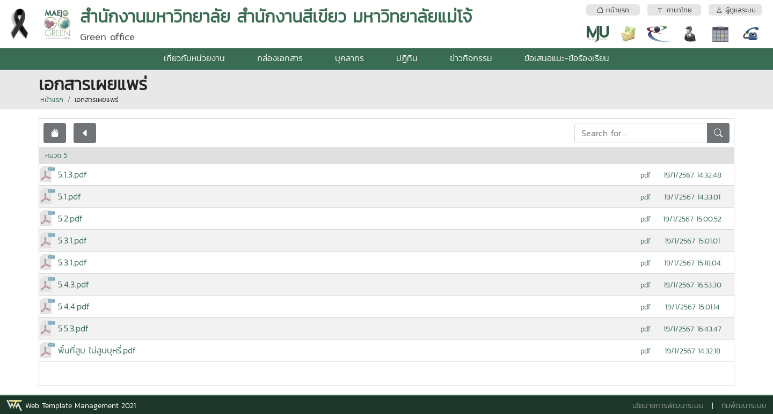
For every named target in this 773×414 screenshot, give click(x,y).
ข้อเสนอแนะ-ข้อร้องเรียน (566, 57)
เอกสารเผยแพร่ (96, 99)
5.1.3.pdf (72, 174)
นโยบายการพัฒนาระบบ (668, 405)
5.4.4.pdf (74, 306)
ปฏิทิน (407, 57)
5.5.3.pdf (73, 328)
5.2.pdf (70, 218)
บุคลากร (349, 57)
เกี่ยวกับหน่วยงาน (194, 57)
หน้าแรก (51, 99)
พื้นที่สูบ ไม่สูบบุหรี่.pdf (97, 350)
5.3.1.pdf (72, 240)
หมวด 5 (56, 155)
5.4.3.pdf (73, 284)
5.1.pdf (69, 196)
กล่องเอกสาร (280, 57)
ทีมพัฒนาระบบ (744, 405)
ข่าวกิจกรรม (471, 57)
